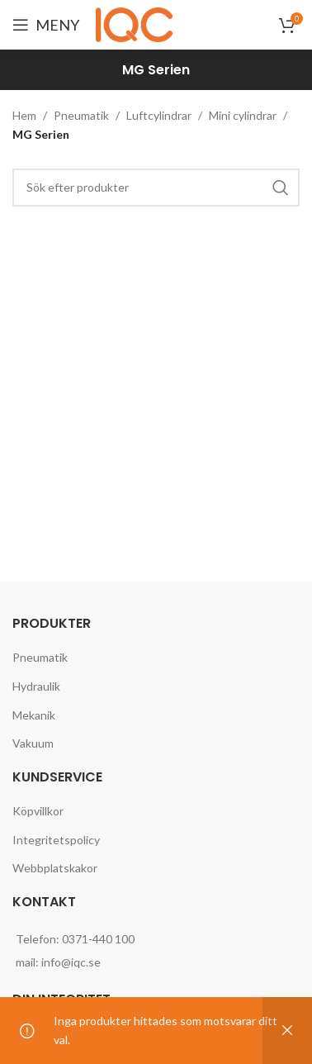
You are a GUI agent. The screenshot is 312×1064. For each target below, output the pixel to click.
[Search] (156, 188)
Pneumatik (81, 115)
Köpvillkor (38, 811)
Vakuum (33, 743)
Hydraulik (36, 686)
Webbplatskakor (54, 868)
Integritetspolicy (56, 840)
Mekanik (33, 715)
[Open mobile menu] (45, 24)
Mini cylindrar (243, 115)
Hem (24, 115)
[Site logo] (137, 24)
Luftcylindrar (158, 115)
